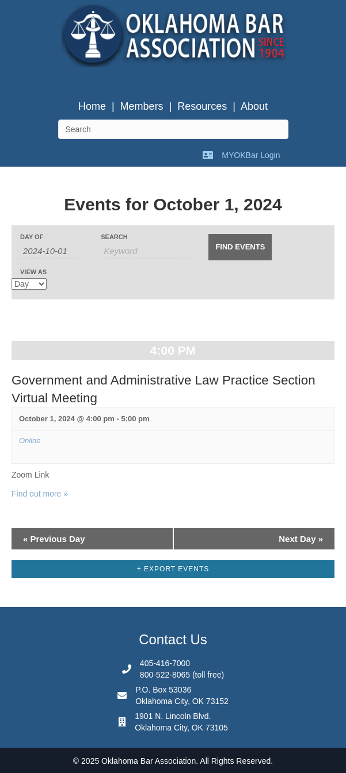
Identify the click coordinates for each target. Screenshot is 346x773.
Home (92, 106)
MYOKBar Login (251, 155)
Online (30, 440)
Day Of (31, 237)
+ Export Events (173, 569)
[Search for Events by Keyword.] (146, 251)
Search (114, 237)
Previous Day (54, 539)
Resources (202, 106)
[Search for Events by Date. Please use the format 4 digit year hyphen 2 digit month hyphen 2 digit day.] (51, 251)
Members (142, 106)
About (254, 106)
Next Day (301, 539)
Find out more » (40, 493)
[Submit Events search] (240, 247)
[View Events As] (29, 284)
